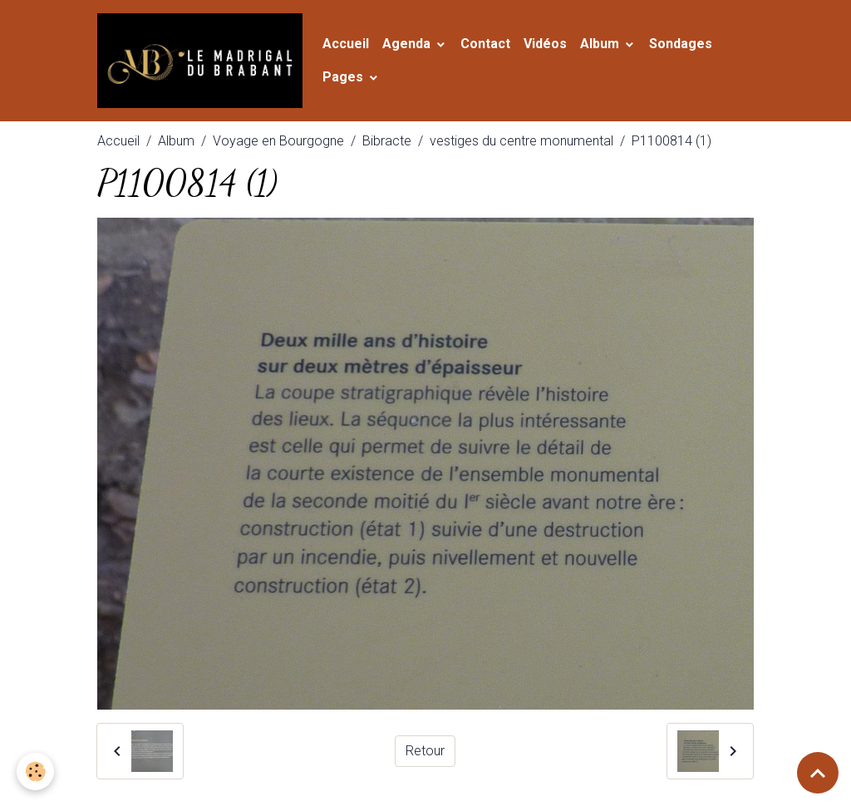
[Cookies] (35, 771)
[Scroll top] (818, 773)
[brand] (200, 60)
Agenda (408, 44)
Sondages (680, 44)
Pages (344, 77)
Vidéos (545, 44)
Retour (425, 751)
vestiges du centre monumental (521, 141)
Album (601, 44)
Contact (485, 44)
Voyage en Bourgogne (278, 141)
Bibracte (386, 141)
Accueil (345, 44)
